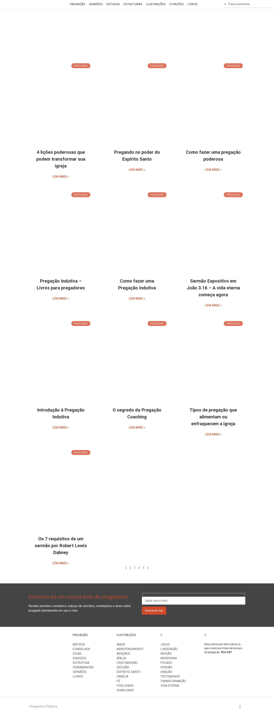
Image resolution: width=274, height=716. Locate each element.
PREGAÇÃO (77, 4)
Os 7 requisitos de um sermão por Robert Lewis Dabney (61, 546)
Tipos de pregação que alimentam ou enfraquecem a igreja (213, 417)
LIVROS (193, 4)
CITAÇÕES (177, 4)
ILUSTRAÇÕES (156, 4)
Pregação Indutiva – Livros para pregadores (61, 284)
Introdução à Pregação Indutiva (60, 413)
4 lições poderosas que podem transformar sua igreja (60, 159)
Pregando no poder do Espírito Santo (137, 156)
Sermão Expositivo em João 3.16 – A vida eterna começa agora (213, 288)
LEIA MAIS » (61, 176)
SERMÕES (96, 4)
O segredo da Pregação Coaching (137, 413)
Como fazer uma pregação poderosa (213, 156)
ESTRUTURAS (133, 4)
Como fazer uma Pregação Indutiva (137, 284)
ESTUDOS (113, 4)
